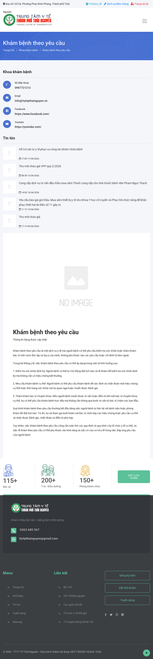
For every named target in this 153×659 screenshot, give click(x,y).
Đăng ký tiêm (127, 575)
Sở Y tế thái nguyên (72, 595)
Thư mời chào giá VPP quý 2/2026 (40, 166)
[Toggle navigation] (144, 21)
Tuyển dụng (17, 613)
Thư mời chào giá (29, 216)
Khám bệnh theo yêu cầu (56, 50)
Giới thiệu (15, 595)
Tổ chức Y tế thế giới (73, 613)
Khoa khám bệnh (28, 50)
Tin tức (14, 604)
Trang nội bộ (139, 3)
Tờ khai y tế (94, 3)
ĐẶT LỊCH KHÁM (133, 476)
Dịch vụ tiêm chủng (116, 3)
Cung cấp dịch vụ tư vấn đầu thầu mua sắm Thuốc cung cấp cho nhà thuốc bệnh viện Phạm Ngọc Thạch (83, 183)
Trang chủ (8, 50)
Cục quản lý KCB (70, 604)
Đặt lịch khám (127, 587)
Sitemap (15, 621)
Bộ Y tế (65, 587)
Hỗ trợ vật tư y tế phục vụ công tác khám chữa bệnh (51, 149)
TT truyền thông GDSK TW (76, 621)
